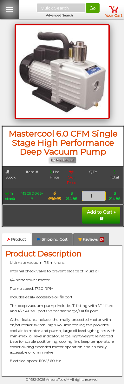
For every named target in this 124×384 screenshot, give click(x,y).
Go (92, 8)
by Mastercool (62, 160)
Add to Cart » (101, 215)
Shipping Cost (52, 239)
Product (16, 239)
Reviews (91, 239)
